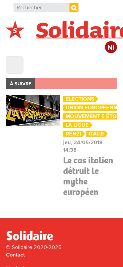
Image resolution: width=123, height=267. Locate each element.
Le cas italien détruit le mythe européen (88, 176)
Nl (111, 48)
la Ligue (77, 125)
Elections (80, 99)
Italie (96, 134)
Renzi (73, 134)
